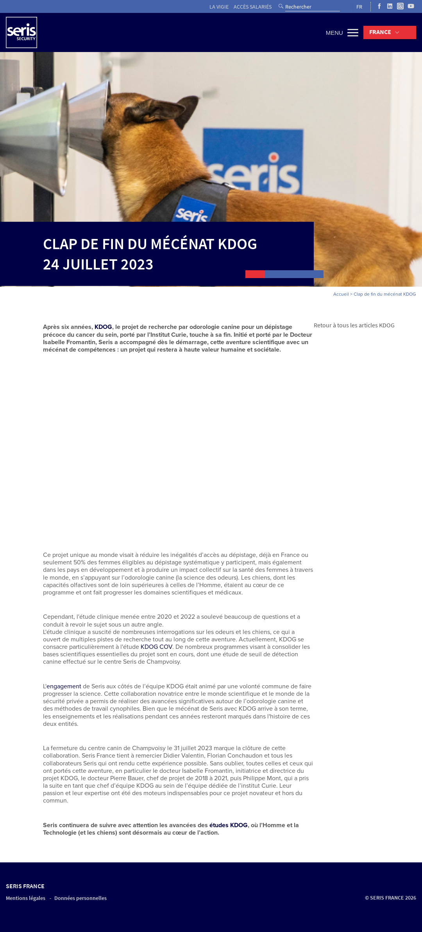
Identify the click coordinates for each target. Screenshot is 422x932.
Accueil (341, 294)
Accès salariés (253, 7)
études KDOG (228, 825)
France (380, 32)
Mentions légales (25, 898)
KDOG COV (156, 647)
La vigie (219, 7)
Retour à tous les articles (346, 325)
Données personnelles (80, 898)
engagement (63, 686)
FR (359, 7)
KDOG (387, 325)
